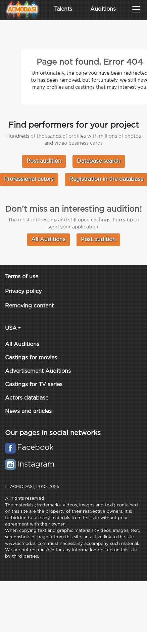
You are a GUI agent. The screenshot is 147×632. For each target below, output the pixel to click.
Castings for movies (31, 357)
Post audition (44, 161)
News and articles (28, 411)
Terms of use (21, 276)
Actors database (26, 398)
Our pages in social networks (53, 433)
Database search (98, 161)
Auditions (103, 9)
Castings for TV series (33, 384)
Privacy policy (23, 291)
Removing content (29, 305)
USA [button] (11, 328)
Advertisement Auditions (38, 371)
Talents (63, 9)
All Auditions (48, 239)
